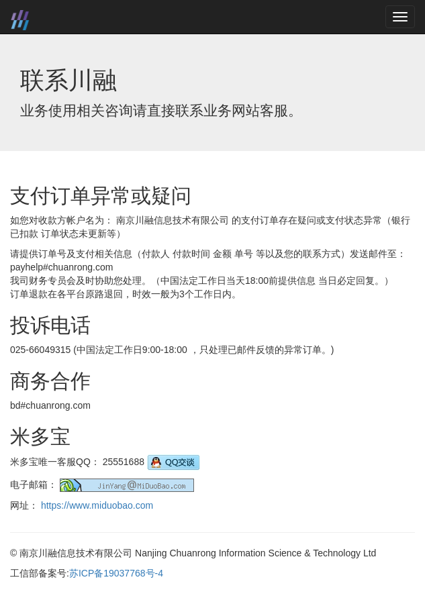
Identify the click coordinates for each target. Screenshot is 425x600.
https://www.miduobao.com (97, 505)
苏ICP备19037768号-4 (116, 573)
